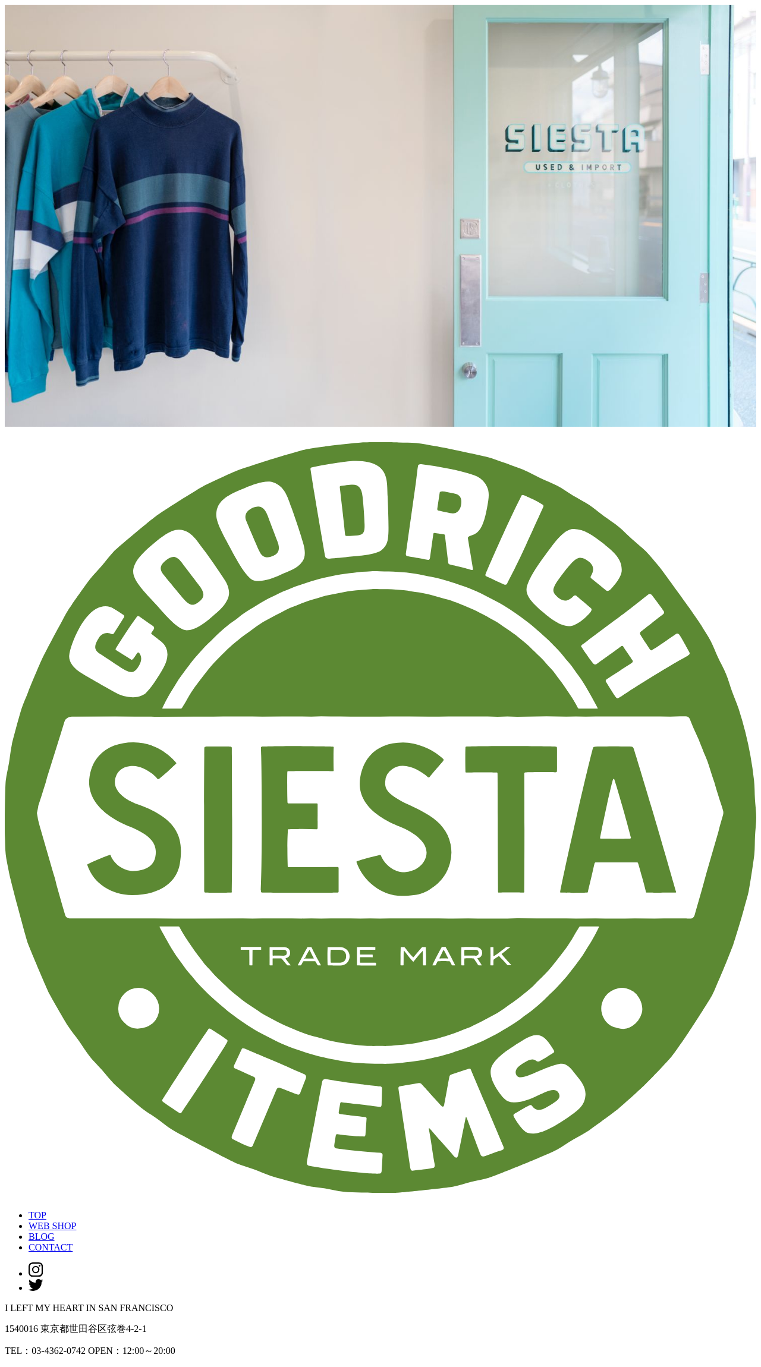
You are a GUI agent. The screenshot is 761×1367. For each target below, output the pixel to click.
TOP (37, 1215)
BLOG (42, 1236)
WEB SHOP (52, 1226)
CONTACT (51, 1247)
